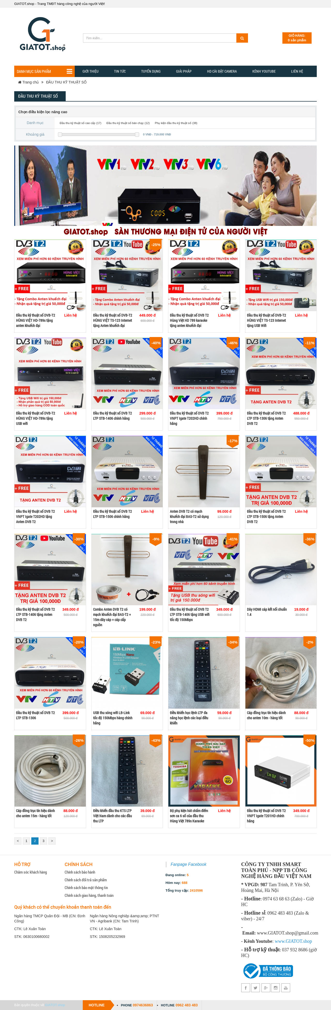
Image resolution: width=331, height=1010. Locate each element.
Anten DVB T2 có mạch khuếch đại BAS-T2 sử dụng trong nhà (189, 516)
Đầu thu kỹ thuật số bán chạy (125, 123)
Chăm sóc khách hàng (30, 872)
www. (280, 941)
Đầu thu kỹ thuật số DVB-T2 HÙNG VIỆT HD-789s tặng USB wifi (35, 418)
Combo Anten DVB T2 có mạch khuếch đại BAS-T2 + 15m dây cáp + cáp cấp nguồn (112, 617)
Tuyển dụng (151, 71)
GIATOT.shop (55, 1005)
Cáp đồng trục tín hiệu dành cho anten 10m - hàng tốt (266, 715)
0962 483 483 (187, 1005)
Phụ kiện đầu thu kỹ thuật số (173, 123)
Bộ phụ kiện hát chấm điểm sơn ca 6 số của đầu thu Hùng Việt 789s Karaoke (189, 815)
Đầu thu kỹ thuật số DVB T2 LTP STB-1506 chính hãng (112, 514)
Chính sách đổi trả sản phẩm (86, 879)
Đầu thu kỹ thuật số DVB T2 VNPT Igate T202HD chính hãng (189, 418)
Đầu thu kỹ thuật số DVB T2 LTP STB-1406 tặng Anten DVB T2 (35, 614)
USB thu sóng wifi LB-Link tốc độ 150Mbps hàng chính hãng (112, 717)
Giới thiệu (90, 71)
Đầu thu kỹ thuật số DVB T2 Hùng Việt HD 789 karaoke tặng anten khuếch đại (189, 320)
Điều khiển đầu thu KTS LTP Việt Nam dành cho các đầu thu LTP (112, 815)
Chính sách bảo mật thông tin (86, 887)
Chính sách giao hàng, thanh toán (89, 895)
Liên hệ (297, 71)
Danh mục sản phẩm (44, 71)
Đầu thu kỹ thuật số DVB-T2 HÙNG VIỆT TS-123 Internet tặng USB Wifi (266, 320)
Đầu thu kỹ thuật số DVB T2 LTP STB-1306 (35, 715)
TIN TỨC (120, 71)
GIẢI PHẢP (184, 71)
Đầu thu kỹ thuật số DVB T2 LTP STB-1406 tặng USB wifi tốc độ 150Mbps (189, 614)
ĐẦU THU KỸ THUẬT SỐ (66, 82)
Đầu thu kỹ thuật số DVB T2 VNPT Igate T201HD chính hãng (266, 815)
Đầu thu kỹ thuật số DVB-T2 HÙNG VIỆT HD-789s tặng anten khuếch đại (35, 320)
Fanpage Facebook (188, 864)
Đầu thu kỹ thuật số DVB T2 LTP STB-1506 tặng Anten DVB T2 (266, 516)
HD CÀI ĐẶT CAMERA (222, 71)
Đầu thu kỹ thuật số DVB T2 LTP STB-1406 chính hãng (112, 416)
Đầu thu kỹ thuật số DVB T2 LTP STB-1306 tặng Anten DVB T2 (266, 418)
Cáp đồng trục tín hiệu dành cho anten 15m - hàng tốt (35, 813)
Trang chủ (28, 82)
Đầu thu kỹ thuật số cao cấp (77, 123)
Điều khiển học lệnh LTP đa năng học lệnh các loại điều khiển (189, 717)
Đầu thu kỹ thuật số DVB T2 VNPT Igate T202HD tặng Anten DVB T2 (35, 516)
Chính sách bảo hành (80, 872)
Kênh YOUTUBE (264, 71)
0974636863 (143, 1005)
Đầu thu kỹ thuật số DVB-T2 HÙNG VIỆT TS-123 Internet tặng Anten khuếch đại (112, 320)
